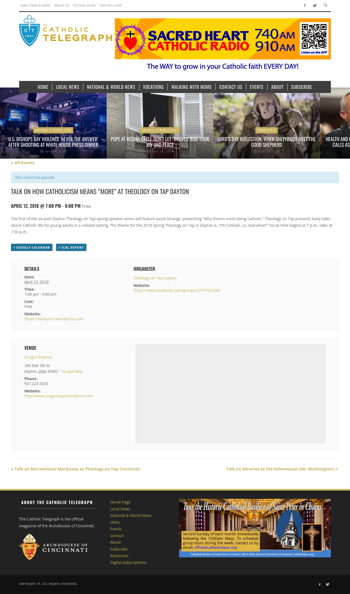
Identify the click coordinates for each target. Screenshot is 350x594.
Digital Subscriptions (128, 562)
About (115, 542)
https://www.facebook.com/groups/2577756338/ (176, 290)
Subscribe (119, 549)
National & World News (53, 130)
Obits (115, 522)
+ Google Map (71, 371)
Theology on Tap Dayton (155, 278)
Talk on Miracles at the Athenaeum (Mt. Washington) (282, 468)
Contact (117, 535)
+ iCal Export (71, 247)
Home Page (120, 502)
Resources (119, 555)
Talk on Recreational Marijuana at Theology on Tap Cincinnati (75, 468)
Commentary (266, 130)
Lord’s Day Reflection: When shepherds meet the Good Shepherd (267, 141)
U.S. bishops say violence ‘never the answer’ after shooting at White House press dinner (53, 141)
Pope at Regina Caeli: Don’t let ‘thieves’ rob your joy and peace (160, 141)
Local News (120, 508)
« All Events (22, 162)
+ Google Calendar (31, 247)
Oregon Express (38, 357)
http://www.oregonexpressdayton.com (58, 395)
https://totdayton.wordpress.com (53, 318)
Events (116, 528)
